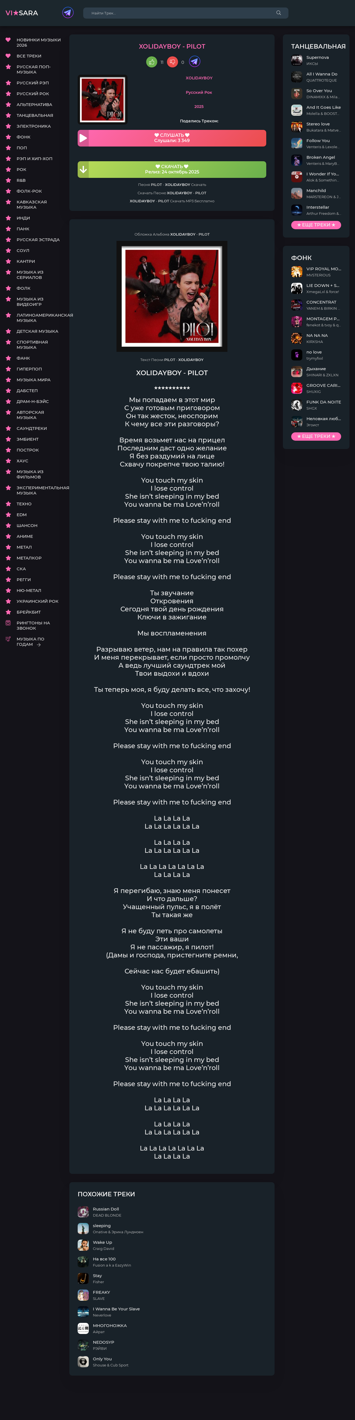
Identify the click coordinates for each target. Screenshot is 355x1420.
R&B (21, 180)
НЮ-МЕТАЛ (29, 590)
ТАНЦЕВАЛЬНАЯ (35, 115)
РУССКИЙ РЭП (33, 82)
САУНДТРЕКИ (32, 428)
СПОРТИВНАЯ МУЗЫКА (32, 344)
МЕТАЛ (24, 547)
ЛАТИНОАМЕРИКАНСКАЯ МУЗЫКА (39, 317)
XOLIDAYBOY (199, 77)
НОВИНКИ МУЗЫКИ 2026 (39, 42)
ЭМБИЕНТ (28, 439)
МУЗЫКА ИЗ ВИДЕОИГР (30, 301)
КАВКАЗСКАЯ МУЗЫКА (32, 204)
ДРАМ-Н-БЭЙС (33, 401)
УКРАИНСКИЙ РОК (38, 601)
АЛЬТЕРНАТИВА (34, 104)
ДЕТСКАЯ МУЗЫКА (37, 331)
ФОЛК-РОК (29, 191)
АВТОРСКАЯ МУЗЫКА (30, 415)
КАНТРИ (26, 261)
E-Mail (342, 1403)
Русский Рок (199, 92)
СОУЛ (23, 250)
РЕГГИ (24, 579)
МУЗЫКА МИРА (33, 379)
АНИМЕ (25, 536)
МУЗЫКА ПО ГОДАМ (30, 641)
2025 (199, 106)
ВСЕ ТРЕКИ (29, 56)
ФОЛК (24, 288)
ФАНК (23, 358)
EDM (22, 514)
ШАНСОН (27, 525)
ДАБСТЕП (27, 390)
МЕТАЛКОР (29, 558)
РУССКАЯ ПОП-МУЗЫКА (34, 69)
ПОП (22, 147)
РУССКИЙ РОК (33, 93)
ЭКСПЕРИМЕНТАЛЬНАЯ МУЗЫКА (39, 490)
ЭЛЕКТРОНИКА (34, 126)
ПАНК (23, 228)
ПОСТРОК (28, 450)
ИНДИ (23, 218)
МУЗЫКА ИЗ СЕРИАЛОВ (30, 274)
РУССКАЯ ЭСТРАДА (38, 239)
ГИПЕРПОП (29, 369)
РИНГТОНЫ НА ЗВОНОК (33, 625)
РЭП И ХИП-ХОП (34, 158)
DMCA (12, 1403)
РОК (21, 169)
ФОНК (24, 137)
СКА (21, 568)
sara (22, 13)
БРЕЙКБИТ (29, 612)
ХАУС (22, 460)
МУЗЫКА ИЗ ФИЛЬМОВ (30, 474)
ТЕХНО (24, 503)
